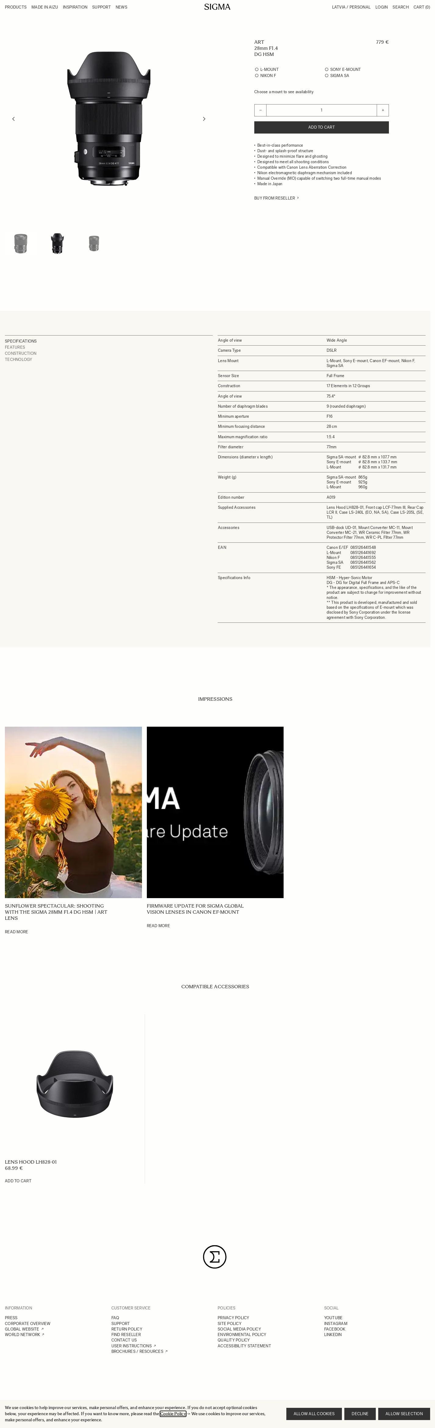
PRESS (11, 1318)
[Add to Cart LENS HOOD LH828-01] (18, 1181)
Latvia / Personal (351, 7)
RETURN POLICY (126, 1329)
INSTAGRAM (335, 1323)
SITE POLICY (229, 1323)
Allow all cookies (314, 1413)
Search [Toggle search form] (401, 7)
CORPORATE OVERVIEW (28, 1323)
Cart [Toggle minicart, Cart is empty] (422, 7)
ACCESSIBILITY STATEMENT (244, 1346)
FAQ (115, 1318)
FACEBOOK (335, 1329)
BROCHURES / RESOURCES (137, 1351)
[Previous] (13, 118)
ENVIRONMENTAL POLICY (242, 1334)
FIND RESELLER (126, 1334)
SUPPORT (120, 1323)
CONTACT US (124, 1340)
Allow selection (404, 1413)
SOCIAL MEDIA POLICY (239, 1329)
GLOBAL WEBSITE (22, 1329)
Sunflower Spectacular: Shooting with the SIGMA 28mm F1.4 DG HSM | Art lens (56, 912)
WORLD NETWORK (22, 1334)
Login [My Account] (381, 7)
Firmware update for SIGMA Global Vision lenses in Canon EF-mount (195, 909)
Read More (16, 932)
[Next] (204, 118)
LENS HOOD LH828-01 (31, 1162)
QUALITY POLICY (234, 1340)
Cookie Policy (173, 1413)
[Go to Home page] (217, 7)
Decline (360, 1413)
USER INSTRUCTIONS (131, 1346)
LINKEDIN (333, 1334)
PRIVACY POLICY (233, 1318)
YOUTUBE (333, 1318)
